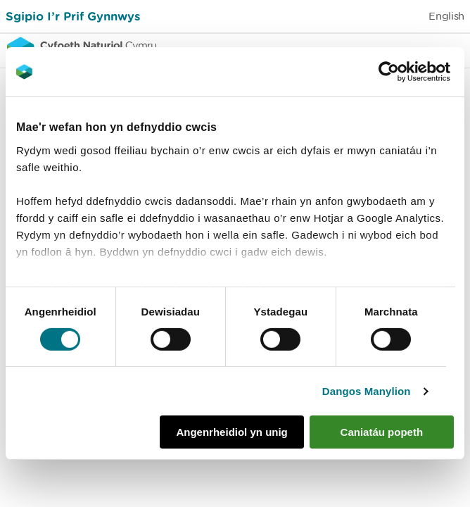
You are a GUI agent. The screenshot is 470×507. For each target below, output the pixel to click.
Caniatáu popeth (382, 432)
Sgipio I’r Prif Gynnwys (73, 16)
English (446, 16)
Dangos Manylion (366, 391)
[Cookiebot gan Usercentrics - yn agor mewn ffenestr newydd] (413, 72)
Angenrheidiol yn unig (231, 432)
